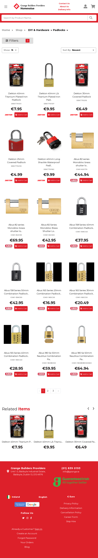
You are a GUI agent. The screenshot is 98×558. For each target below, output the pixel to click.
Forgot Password (27, 538)
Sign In (38, 529)
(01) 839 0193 (71, 468)
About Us (64, 6)
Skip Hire (71, 521)
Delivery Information (71, 508)
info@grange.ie (71, 471)
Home (6, 30)
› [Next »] (58, 391)
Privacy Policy (71, 503)
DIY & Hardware (38, 30)
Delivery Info (64, 9)
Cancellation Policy (71, 512)
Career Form (71, 517)
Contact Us (64, 3)
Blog (27, 547)
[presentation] (88, 409)
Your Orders (27, 542)
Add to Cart (21, 115)
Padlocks (59, 30)
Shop (19, 30)
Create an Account (27, 533)
